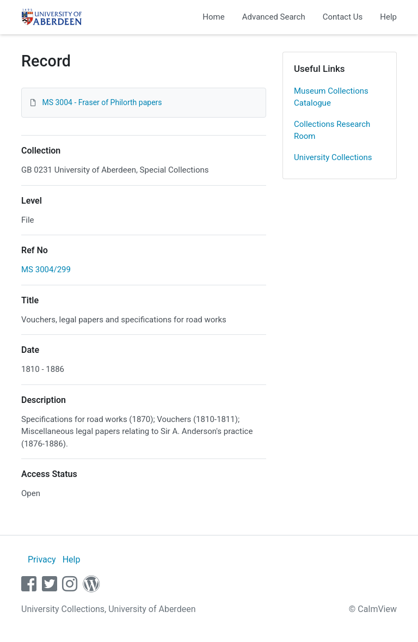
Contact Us (343, 17)
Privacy (42, 559)
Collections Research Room (332, 130)
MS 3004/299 (46, 269)
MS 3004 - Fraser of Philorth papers (102, 102)
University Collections (333, 157)
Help (388, 17)
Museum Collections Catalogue (331, 97)
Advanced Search (273, 17)
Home (213, 17)
